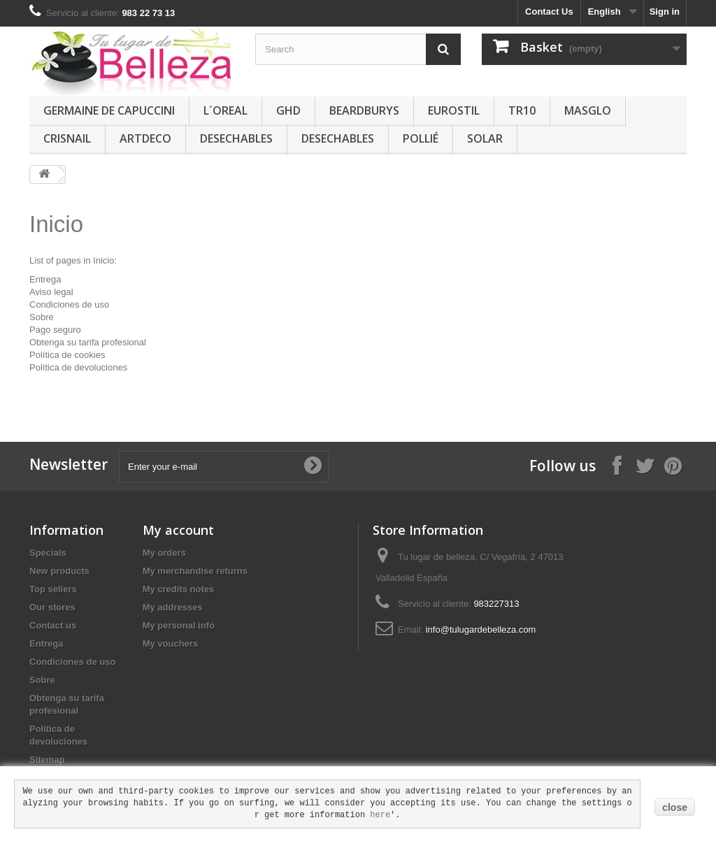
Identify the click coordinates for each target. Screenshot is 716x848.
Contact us (52, 625)
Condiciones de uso (69, 304)
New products (59, 571)
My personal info (179, 625)
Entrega (45, 279)
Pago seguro (55, 329)
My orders (164, 552)
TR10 (522, 110)
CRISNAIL (67, 138)
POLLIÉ (420, 138)
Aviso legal (51, 292)
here (380, 815)
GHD (288, 110)
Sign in (665, 11)
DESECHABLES (236, 138)
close (674, 807)
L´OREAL (225, 110)
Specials (47, 552)
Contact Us (549, 11)
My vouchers (170, 643)
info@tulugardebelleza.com (481, 629)
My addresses (173, 607)
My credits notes (179, 589)
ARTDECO (145, 138)
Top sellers (53, 589)
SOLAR (485, 138)
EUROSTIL (454, 110)
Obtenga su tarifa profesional (87, 342)
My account (178, 530)
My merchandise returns (195, 571)
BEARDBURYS (364, 110)
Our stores (52, 607)
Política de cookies (67, 355)
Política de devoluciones (78, 367)
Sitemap (47, 759)
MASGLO (587, 110)
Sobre (41, 317)
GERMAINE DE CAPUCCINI (109, 110)
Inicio (56, 224)
